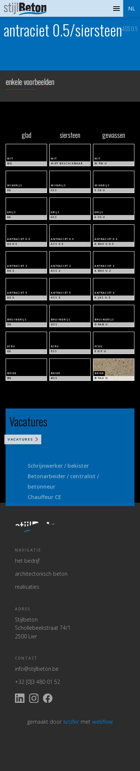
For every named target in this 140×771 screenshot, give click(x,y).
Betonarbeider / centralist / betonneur (63, 486)
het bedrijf (27, 560)
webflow (102, 721)
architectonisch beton (41, 573)
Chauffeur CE (44, 501)
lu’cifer (71, 721)
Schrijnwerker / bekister (58, 470)
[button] (131, 8)
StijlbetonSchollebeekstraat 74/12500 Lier (43, 628)
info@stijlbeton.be (37, 668)
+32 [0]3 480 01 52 (37, 681)
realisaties (27, 586)
